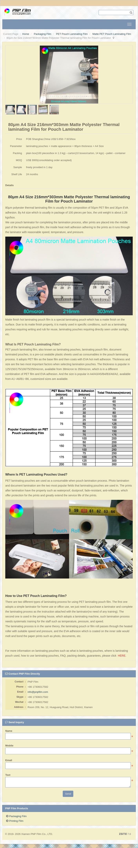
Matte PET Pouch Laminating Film (111, 33)
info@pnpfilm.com (38, 691)
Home (25, 33)
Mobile (9, 745)
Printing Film (16, 820)
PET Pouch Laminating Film (72, 33)
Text (7, 774)
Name (8, 730)
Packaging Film (42, 33)
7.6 (125, 834)
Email (8, 760)
